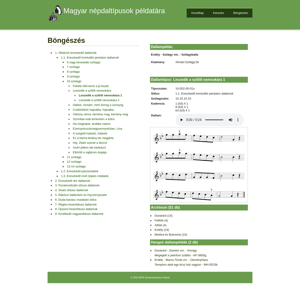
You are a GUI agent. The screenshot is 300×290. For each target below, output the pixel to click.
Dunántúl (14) (164, 215)
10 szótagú (74, 81)
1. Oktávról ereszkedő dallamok (76, 52)
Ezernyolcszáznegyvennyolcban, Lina (97, 128)
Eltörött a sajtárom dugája (90, 152)
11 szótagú (74, 157)
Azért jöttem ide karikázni (89, 147)
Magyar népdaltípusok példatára (114, 11)
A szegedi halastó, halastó (90, 133)
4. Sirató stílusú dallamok (71, 190)
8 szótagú (73, 71)
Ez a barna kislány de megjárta (93, 138)
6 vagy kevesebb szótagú (83, 62)
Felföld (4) (161, 220)
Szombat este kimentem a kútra (93, 119)
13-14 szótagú (76, 166)
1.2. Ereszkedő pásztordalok (79, 171)
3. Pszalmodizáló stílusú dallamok (77, 185)
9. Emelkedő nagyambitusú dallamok (79, 214)
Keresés (218, 13)
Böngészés (240, 13)
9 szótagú (73, 76)
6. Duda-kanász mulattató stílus (76, 199)
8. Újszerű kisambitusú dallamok (76, 209)
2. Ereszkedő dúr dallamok (72, 180)
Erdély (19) (162, 229)
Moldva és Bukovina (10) (171, 234)
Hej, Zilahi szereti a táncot (90, 142)
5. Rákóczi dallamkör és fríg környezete (81, 195)
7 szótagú (73, 67)
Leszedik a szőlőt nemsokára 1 (100, 95)
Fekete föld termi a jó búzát (91, 86)
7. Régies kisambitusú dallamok (76, 204)
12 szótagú (74, 161)
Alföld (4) (160, 225)
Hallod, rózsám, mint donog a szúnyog (98, 105)
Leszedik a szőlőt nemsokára (92, 90)
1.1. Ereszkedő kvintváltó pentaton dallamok (90, 57)
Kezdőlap (197, 13)
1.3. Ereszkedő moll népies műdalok (85, 176)
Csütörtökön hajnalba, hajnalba (93, 109)
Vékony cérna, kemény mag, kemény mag (100, 114)
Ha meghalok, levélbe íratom (91, 124)
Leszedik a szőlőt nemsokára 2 (99, 100)
